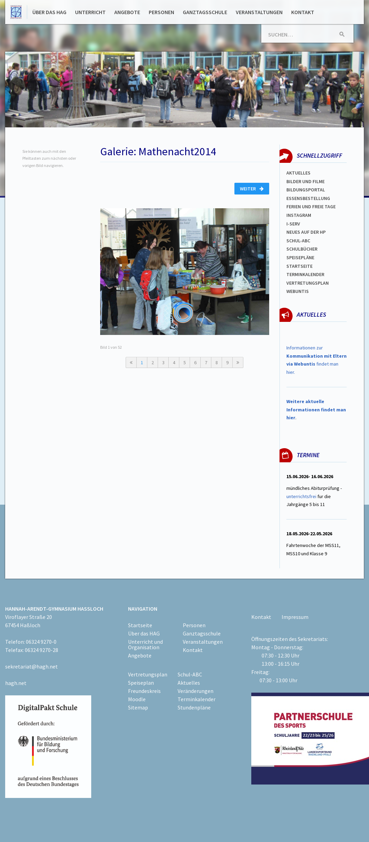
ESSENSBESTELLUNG (308, 198)
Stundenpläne (194, 707)
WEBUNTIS (297, 291)
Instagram (298, 215)
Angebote (127, 12)
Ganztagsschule (205, 12)
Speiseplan (141, 682)
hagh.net (16, 683)
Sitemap (138, 707)
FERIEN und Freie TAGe (311, 206)
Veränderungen (195, 690)
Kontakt (302, 12)
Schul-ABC (190, 674)
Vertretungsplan (307, 283)
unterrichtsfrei (301, 496)
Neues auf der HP (306, 232)
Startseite (299, 266)
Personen (161, 12)
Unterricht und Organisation (145, 644)
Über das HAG (49, 12)
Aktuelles (298, 173)
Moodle (137, 699)
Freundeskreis (144, 690)
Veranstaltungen (259, 12)
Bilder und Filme (305, 181)
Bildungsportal (305, 190)
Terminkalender (305, 274)
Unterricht (90, 12)
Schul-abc (298, 241)
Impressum (295, 616)
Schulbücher (301, 249)
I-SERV (293, 224)
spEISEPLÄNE (300, 257)
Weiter (252, 189)
